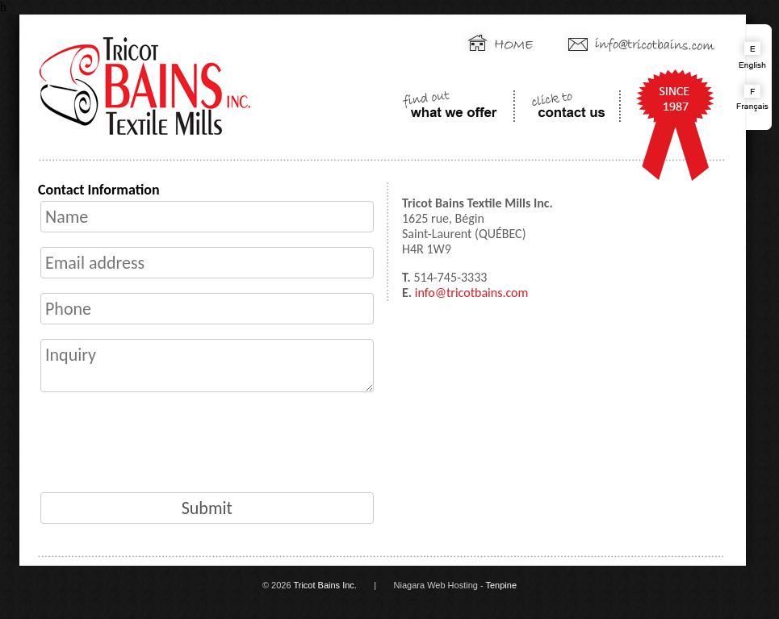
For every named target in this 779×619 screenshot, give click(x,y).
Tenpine (501, 585)
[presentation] (167, 442)
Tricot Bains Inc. (324, 585)
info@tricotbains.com (472, 292)
